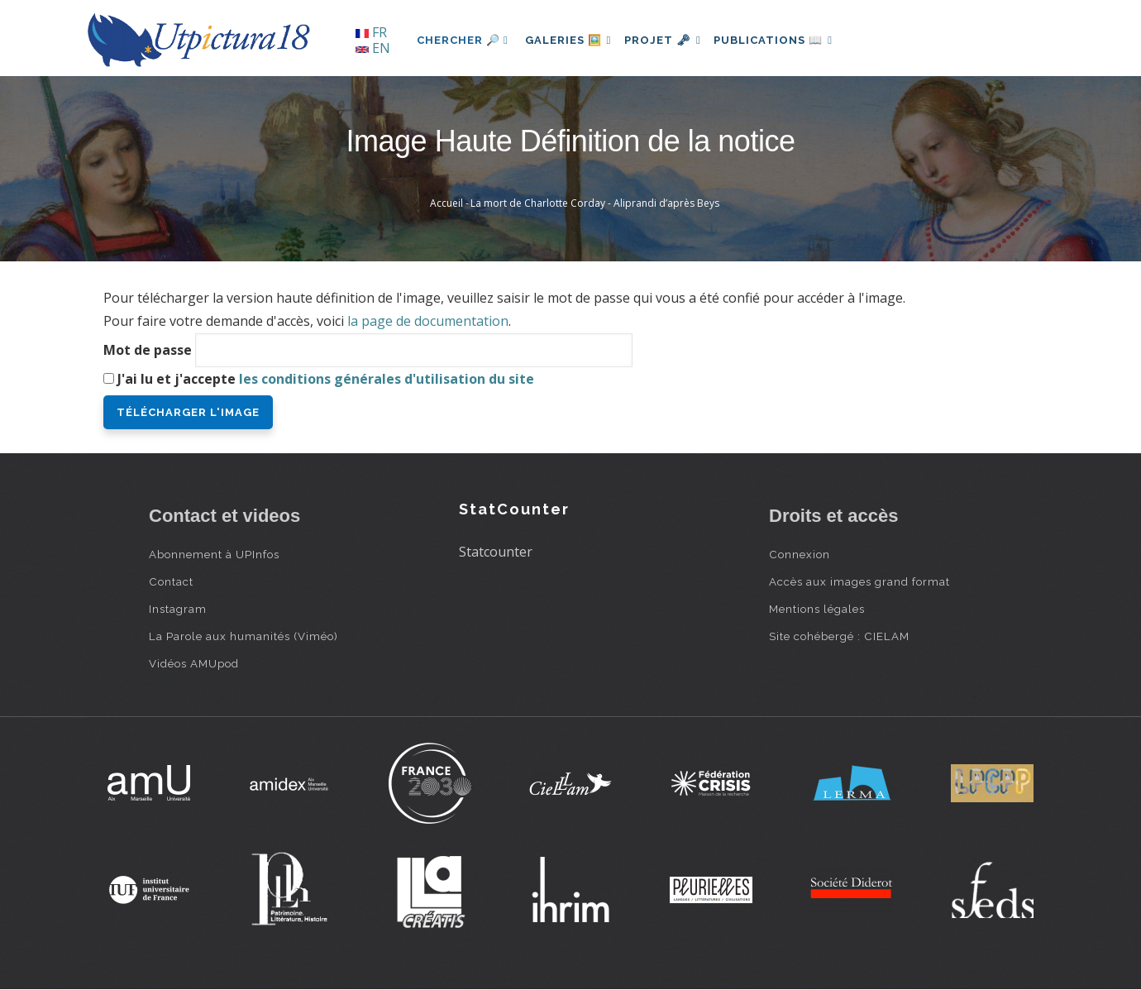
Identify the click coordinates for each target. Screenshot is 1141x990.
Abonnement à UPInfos (214, 554)
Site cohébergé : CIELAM (839, 636)
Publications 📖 (790, 40)
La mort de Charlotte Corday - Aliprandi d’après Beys (594, 203)
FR (371, 32)
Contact (171, 581)
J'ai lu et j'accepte (325, 379)
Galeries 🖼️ (571, 40)
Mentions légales (817, 608)
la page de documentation (427, 321)
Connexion (799, 554)
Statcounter (495, 552)
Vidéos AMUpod (194, 663)
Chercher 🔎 (462, 40)
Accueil (446, 203)
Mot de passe (147, 350)
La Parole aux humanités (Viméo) (243, 636)
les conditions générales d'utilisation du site (386, 379)
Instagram (178, 608)
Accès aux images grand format (859, 581)
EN (373, 48)
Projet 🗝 (673, 40)
